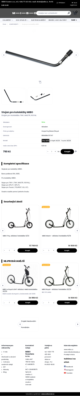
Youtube (68, 373)
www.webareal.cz (47, 394)
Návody (6, 370)
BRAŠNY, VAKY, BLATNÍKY (58, 20)
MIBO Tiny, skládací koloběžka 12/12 (16, 236)
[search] (63, 14)
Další (73, 20)
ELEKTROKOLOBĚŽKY (38, 20)
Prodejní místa (69, 355)
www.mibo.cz (68, 350)
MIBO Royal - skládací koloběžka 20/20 (56, 290)
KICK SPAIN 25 (21, 20)
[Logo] (13, 13)
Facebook (68, 367)
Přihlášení (62, 3)
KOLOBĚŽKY (7, 20)
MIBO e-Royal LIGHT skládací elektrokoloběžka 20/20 (20, 291)
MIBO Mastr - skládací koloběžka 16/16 (56, 236)
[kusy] (51, 152)
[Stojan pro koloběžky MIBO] (40, 55)
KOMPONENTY (13, 24)
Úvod (4, 24)
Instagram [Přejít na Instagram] (68, 370)
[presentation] (3, 54)
